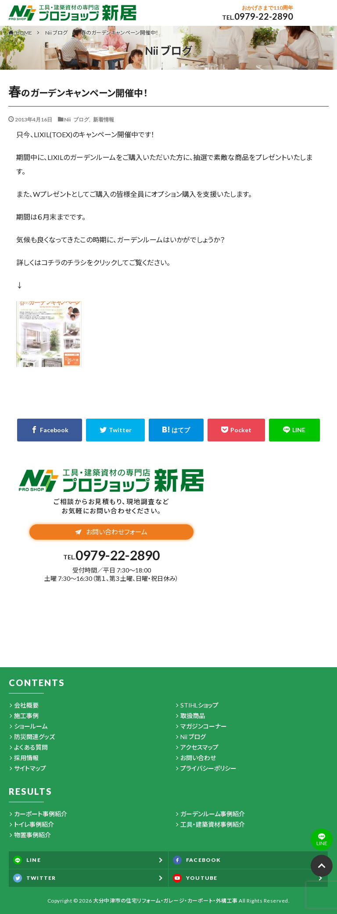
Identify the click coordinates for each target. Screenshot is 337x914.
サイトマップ (30, 768)
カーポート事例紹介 (40, 814)
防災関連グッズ (34, 736)
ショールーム (30, 726)
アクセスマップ (199, 747)
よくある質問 (31, 747)
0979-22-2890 (263, 16)
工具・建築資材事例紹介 (212, 824)
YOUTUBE (195, 878)
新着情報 (103, 119)
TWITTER (34, 878)
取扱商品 (192, 715)
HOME (24, 32)
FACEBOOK (197, 860)
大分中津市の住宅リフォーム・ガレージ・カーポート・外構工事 (165, 900)
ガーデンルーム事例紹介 (212, 814)
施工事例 (26, 715)
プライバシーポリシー (208, 768)
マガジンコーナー (203, 726)
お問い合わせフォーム (111, 532)
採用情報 (26, 757)
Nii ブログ (56, 32)
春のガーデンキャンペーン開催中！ (119, 32)
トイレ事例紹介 (34, 824)
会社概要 (26, 705)
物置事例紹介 (32, 835)
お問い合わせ (198, 757)
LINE (27, 860)
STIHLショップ (199, 705)
